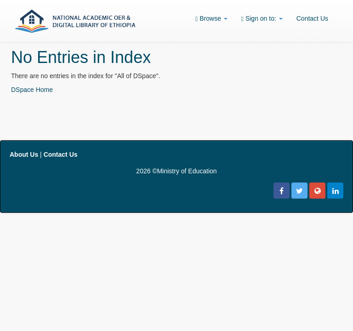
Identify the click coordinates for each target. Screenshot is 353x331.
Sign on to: (262, 19)
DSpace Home (32, 89)
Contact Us (312, 18)
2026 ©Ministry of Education (176, 171)
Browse (211, 19)
